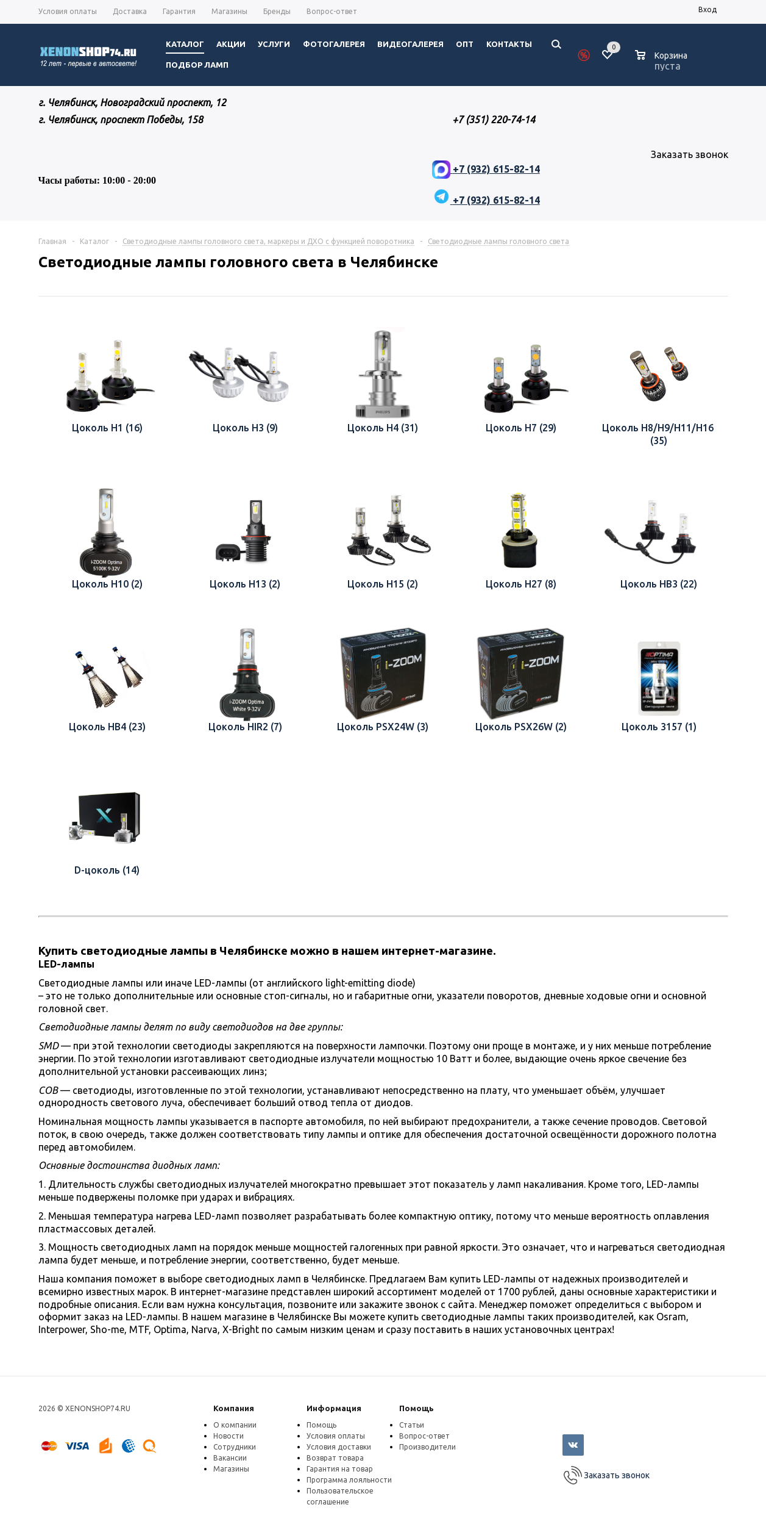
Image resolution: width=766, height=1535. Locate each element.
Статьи (411, 1425)
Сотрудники (234, 1447)
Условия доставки (339, 1447)
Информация (334, 1408)
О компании (235, 1425)
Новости (228, 1436)
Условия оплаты (336, 1436)
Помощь (416, 1408)
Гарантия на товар (340, 1469)
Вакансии (230, 1458)
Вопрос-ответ (424, 1436)
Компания (233, 1408)
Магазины (231, 1469)
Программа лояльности (349, 1480)
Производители (427, 1447)
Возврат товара (335, 1458)
